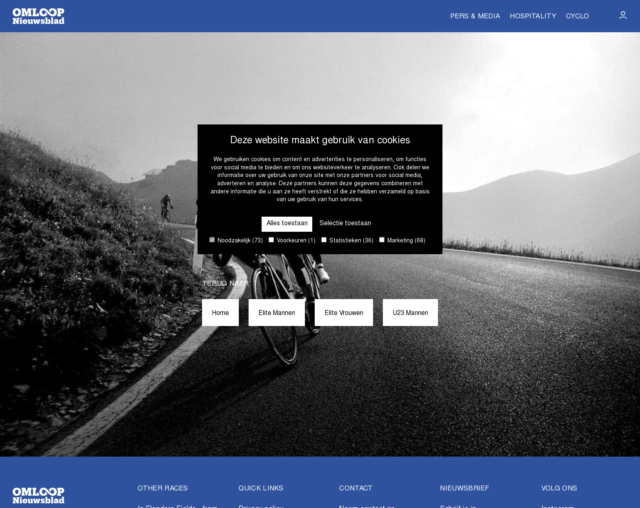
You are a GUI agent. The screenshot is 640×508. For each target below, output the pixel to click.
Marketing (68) (402, 240)
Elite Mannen (271, 313)
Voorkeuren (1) (292, 240)
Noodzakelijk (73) (236, 240)
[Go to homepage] (38, 16)
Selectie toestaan (349, 222)
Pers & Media (475, 17)
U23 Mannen (417, 313)
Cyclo (577, 17)
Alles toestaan (283, 222)
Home (211, 313)
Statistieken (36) (347, 240)
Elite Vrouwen (345, 313)
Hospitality (533, 17)
